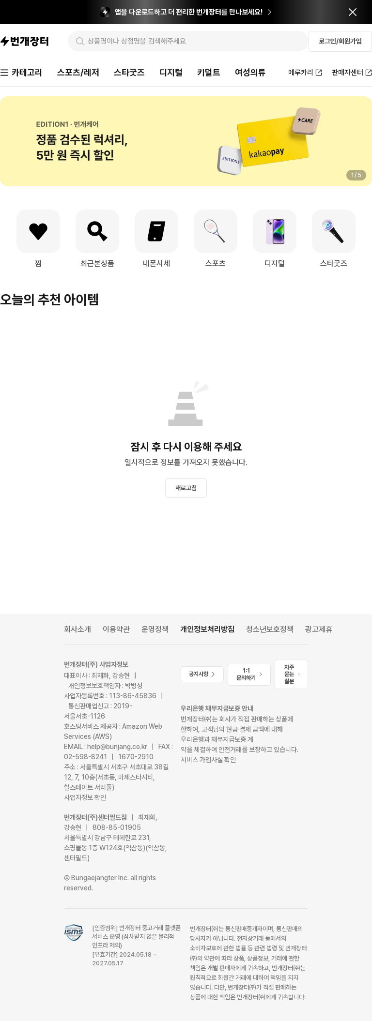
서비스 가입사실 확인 (208, 760)
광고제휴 (318, 629)
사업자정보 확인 (85, 797)
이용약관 (116, 629)
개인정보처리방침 (207, 629)
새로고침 (186, 488)
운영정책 (155, 629)
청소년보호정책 (270, 629)
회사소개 (77, 629)
